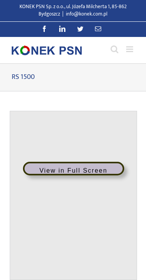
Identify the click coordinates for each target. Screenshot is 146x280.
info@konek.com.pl (86, 14)
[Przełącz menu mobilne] (130, 49)
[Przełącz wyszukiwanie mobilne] (114, 49)
